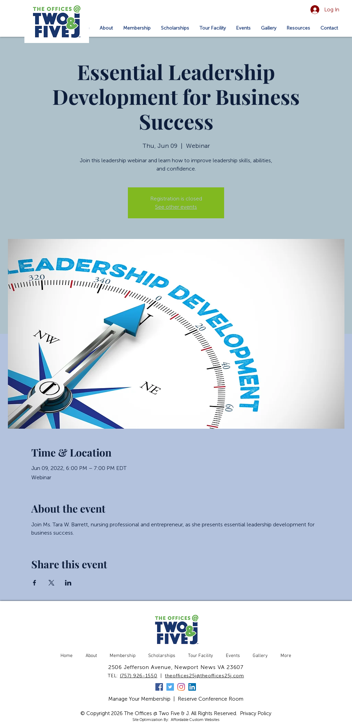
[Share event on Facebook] (34, 582)
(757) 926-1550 (138, 676)
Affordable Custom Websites (195, 719)
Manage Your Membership (139, 699)
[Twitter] (170, 687)
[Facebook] (159, 687)
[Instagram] (181, 687)
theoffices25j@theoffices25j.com (204, 676)
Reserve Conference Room (210, 699)
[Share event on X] (51, 582)
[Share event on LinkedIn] (68, 582)
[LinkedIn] (192, 687)
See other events (176, 207)
